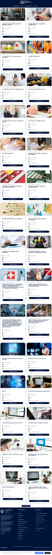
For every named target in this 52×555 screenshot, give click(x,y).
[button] (26, 506)
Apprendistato (17, 6)
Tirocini (23, 6)
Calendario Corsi (28, 6)
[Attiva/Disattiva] (36, 513)
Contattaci (35, 6)
